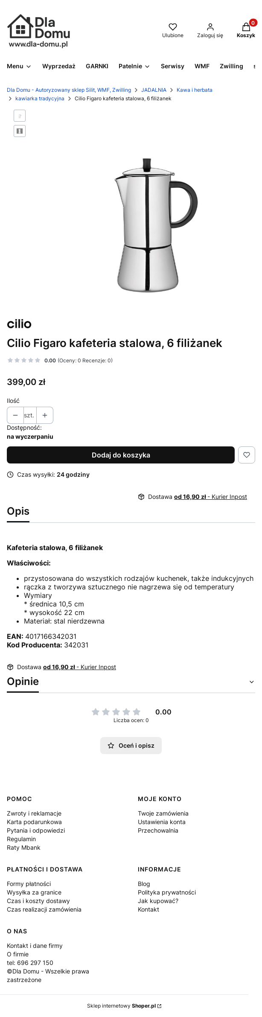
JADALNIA (153, 90)
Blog (144, 883)
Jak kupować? (158, 900)
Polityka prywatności (167, 892)
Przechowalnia (158, 830)
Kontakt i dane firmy (35, 945)
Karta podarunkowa (34, 821)
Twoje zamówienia (163, 813)
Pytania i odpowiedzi (36, 830)
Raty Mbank (24, 847)
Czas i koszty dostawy (38, 900)
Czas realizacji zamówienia (44, 909)
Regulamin (21, 838)
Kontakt (148, 909)
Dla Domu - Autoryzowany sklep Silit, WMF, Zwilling (69, 90)
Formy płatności (29, 883)
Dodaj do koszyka (121, 455)
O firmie (18, 954)
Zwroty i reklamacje (34, 813)
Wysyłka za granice (34, 892)
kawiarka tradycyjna (39, 98)
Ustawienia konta (162, 821)
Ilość (13, 400)
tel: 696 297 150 (30, 962)
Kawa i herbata (195, 90)
